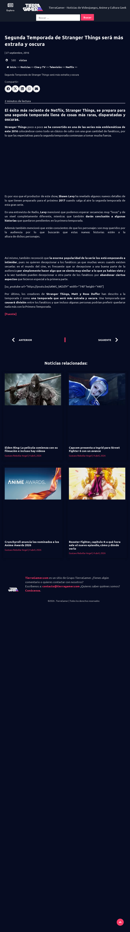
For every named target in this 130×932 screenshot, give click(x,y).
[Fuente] (11, 314)
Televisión (55, 67)
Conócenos (32, 590)
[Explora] (10, 5)
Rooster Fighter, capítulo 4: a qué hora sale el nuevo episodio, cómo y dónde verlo (94, 545)
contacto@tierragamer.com (61, 586)
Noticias (26, 67)
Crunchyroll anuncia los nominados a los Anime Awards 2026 (32, 543)
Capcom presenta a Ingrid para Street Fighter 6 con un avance (94, 449)
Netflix (70, 67)
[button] (8, 88)
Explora (10, 10)
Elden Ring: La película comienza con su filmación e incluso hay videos (31, 449)
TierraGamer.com (37, 577)
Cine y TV (40, 67)
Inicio (11, 67)
